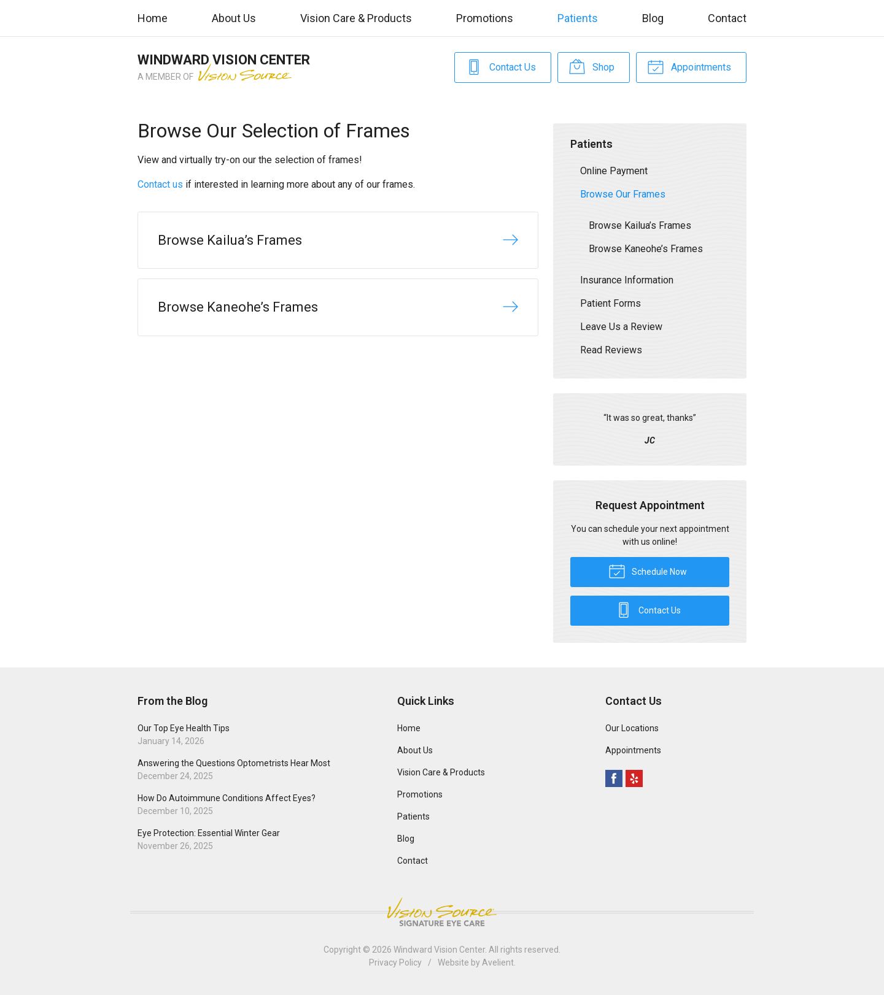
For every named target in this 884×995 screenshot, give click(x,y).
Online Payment (614, 171)
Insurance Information (626, 280)
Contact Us (500, 66)
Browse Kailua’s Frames (640, 225)
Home (153, 18)
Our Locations (632, 728)
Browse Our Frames (622, 194)
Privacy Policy (395, 962)
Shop (591, 66)
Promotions (484, 18)
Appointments (689, 66)
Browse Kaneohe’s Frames (646, 249)
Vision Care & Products (356, 18)
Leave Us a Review (621, 326)
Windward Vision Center (439, 950)
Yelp (634, 778)
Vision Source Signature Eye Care (442, 911)
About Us (234, 18)
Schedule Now (647, 570)
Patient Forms (610, 303)
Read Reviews (611, 350)
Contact (727, 18)
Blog (653, 18)
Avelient (498, 962)
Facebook (613, 778)
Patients (577, 18)
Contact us (160, 184)
